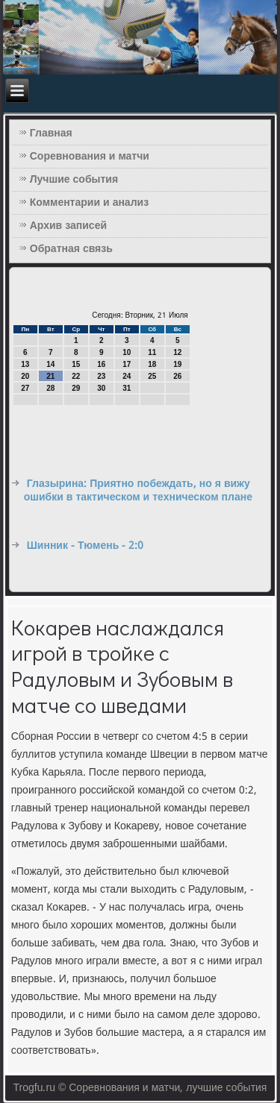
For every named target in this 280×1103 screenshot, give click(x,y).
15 (76, 364)
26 (177, 376)
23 (101, 376)
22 (76, 376)
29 (76, 388)
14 (50, 364)
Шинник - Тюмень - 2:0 (85, 546)
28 (50, 388)
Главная (51, 133)
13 (25, 364)
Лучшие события (74, 180)
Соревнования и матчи (89, 157)
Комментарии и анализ (89, 203)
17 (126, 364)
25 (152, 376)
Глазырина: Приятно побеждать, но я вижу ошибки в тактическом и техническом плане (138, 490)
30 (101, 388)
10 (126, 352)
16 (101, 364)
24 (126, 376)
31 (126, 388)
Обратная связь (71, 249)
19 (177, 364)
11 (152, 352)
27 (25, 388)
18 (152, 364)
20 (25, 376)
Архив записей (68, 226)
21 (50, 376)
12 (177, 352)
